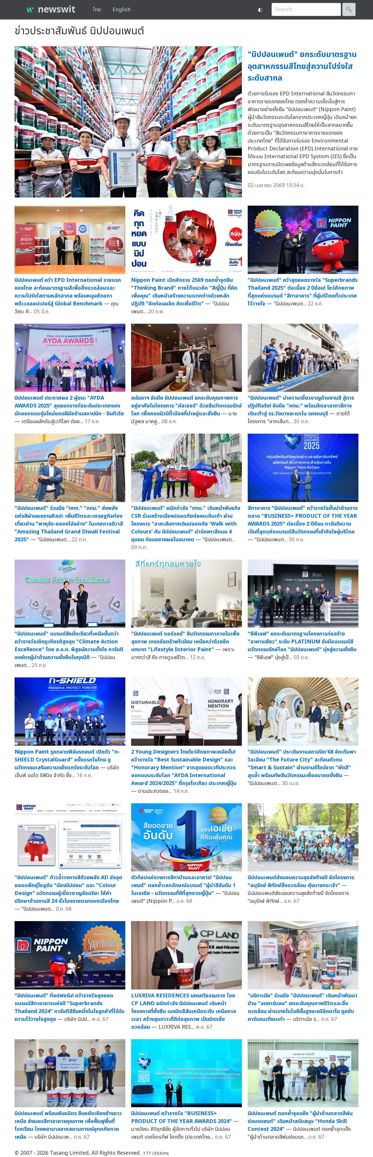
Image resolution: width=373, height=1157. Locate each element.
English (121, 10)
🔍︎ (349, 9)
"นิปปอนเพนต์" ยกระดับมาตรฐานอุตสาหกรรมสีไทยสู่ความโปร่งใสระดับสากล (302, 66)
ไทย (97, 10)
